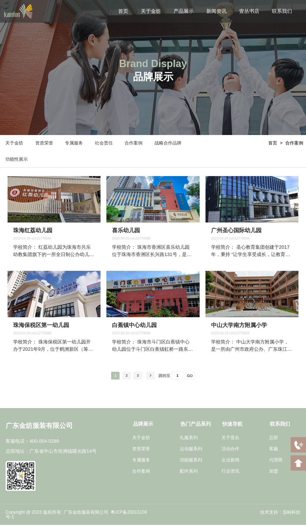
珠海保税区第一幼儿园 (41, 326)
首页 (272, 143)
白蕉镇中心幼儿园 (134, 326)
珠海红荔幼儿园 (32, 231)
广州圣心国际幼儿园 (236, 231)
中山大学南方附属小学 (239, 326)
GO (190, 377)
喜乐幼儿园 (126, 231)
